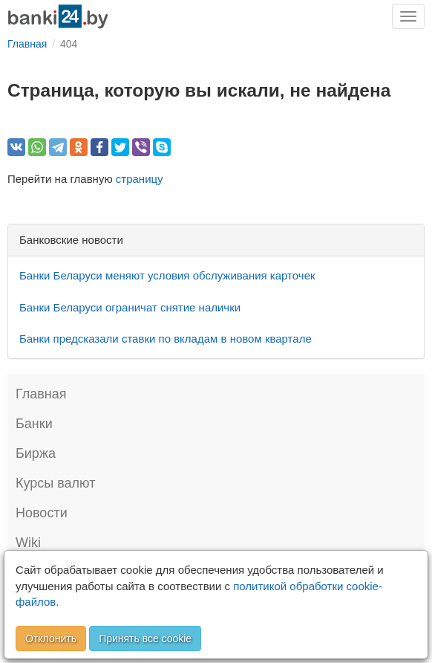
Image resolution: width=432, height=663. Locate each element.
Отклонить (50, 638)
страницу (139, 178)
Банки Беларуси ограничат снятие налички (129, 307)
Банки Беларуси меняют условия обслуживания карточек (167, 275)
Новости (42, 512)
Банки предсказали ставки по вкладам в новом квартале (165, 338)
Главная (41, 394)
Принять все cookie (145, 638)
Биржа (36, 453)
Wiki (28, 542)
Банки (34, 423)
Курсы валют (55, 483)
